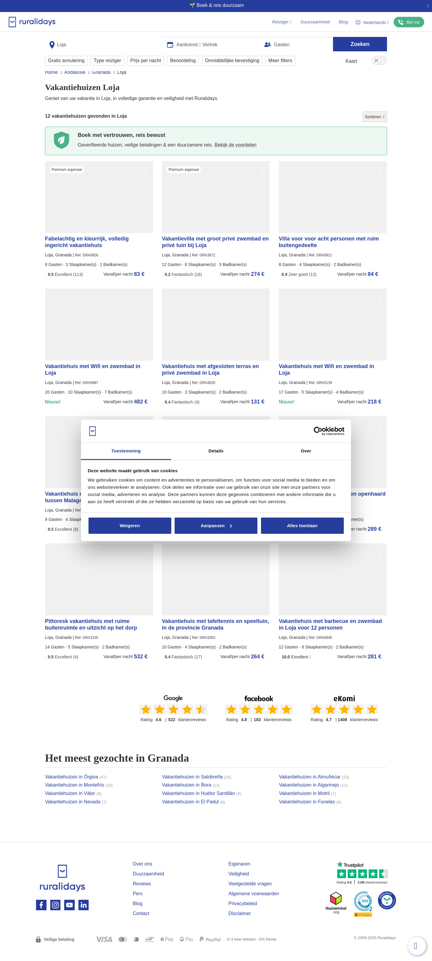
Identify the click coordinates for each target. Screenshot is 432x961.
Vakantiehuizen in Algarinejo (313, 796)
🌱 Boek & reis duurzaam (213, 5)
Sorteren (375, 128)
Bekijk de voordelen (235, 156)
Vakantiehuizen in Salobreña (196, 788)
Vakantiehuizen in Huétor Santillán (201, 804)
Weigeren (130, 525)
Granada (101, 83)
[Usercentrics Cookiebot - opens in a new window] (318, 431)
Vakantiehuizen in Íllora (191, 796)
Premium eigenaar (67, 181)
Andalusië (74, 83)
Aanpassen (216, 525)
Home (51, 83)
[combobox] (103, 43)
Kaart (351, 59)
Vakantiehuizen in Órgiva (75, 788)
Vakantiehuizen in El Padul (193, 813)
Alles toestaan (302, 525)
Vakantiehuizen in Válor (73, 804)
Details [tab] (216, 450)
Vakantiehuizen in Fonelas (310, 813)
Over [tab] (306, 450)
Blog (343, 21)
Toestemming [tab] (126, 450)
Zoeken (359, 43)
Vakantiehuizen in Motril (307, 804)
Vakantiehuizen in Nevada (76, 813)
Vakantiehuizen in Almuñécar (314, 788)
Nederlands (372, 22)
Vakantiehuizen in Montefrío (79, 796)
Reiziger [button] (282, 21)
